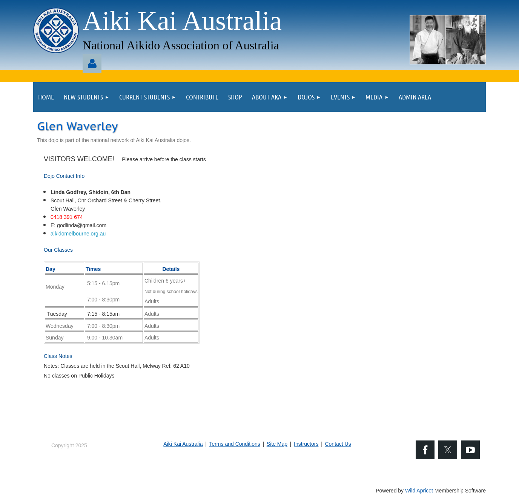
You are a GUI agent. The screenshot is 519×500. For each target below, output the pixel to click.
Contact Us (338, 444)
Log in (92, 63)
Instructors (306, 444)
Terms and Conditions (234, 444)
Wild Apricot (419, 491)
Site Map (277, 444)
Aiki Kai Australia (183, 444)
